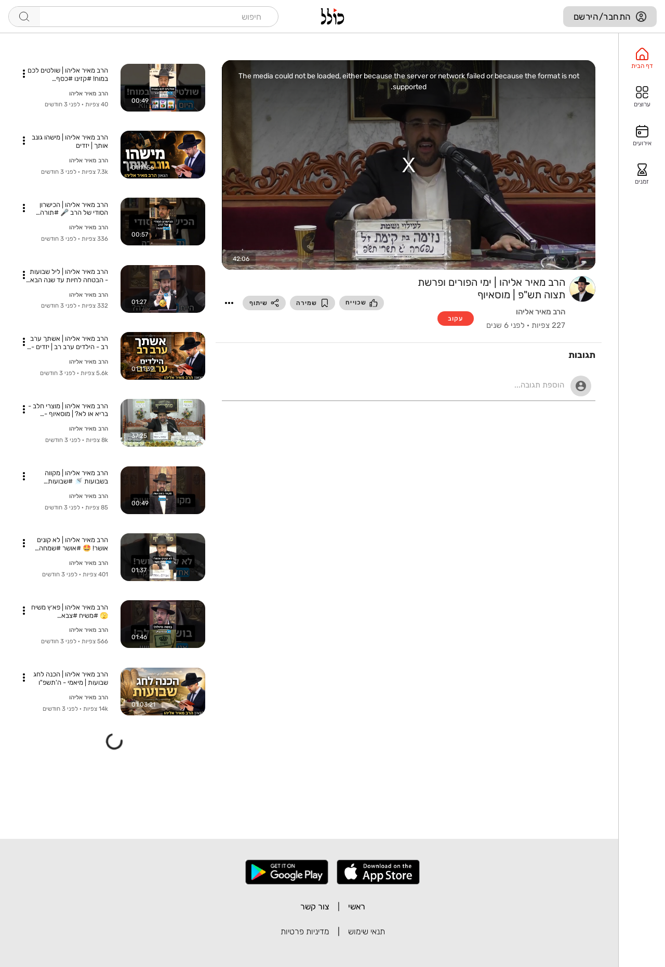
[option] (642, 59)
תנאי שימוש (366, 931)
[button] (229, 303)
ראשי (356, 906)
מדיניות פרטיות (305, 931)
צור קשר (314, 906)
